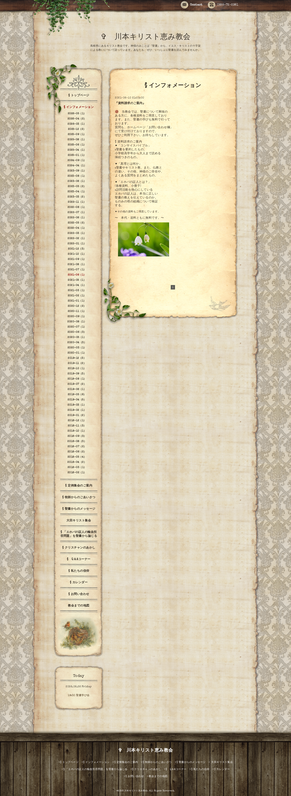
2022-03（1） (77, 233)
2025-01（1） (77, 155)
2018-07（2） (77, 446)
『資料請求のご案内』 (130, 103)
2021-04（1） (77, 285)
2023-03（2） (77, 197)
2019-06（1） (77, 389)
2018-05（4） (77, 457)
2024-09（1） (77, 160)
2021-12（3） (77, 249)
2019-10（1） (77, 368)
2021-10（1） (77, 254)
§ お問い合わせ (78, 594)
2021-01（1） (77, 301)
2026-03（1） (77, 124)
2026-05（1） (77, 113)
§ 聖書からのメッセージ (78, 509)
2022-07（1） (77, 212)
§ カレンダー (79, 582)
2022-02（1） (77, 238)
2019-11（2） (77, 363)
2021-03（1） (77, 290)
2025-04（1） (77, 150)
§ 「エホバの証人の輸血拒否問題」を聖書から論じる (78, 534)
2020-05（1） (77, 337)
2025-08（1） (77, 139)
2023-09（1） (77, 171)
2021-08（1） (77, 264)
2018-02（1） (77, 472)
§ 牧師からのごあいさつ (78, 497)
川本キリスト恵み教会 (136, 791)
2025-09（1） (77, 134)
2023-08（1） (77, 176)
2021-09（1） (77, 259)
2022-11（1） (77, 202)
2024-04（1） (76, 165)
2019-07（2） (77, 384)
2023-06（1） (77, 181)
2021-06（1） (77, 275)
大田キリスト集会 (78, 520)
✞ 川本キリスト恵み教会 (149, 37)
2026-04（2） (77, 119)
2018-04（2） (76, 462)
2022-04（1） (77, 228)
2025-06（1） (77, 145)
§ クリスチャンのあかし (78, 547)
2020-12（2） (77, 306)
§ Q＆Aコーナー (79, 559)
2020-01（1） (77, 353)
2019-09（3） (77, 374)
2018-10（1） (77, 431)
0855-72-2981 (223, 5)
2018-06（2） (77, 452)
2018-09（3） (77, 436)
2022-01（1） (77, 243)
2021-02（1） (77, 296)
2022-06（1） (77, 217)
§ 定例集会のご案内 (78, 485)
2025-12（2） (77, 129)
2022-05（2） (77, 223)
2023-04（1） (77, 191)
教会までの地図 (78, 605)
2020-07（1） (77, 327)
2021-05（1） (77, 280)
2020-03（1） (77, 348)
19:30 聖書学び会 (79, 695)
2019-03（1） (77, 405)
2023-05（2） (77, 186)
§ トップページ (78, 95)
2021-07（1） (77, 269)
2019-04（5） (77, 400)
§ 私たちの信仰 (78, 571)
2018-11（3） (77, 426)
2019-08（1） (77, 379)
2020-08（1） (76, 322)
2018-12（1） (77, 420)
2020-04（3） (76, 342)
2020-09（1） (77, 316)
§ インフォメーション (79, 107)
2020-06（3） (77, 332)
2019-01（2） (77, 415)
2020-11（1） (77, 311)
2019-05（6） (77, 394)
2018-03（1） (77, 467)
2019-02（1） (77, 410)
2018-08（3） (76, 441)
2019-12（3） (77, 358)
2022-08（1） (77, 207)
